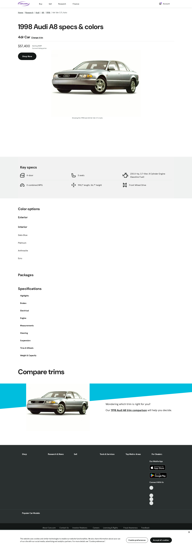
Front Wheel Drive (137, 185)
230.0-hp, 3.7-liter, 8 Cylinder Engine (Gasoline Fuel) (147, 175)
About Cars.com (49, 528)
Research (62, 4)
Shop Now (27, 56)
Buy (40, 4)
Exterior (23, 217)
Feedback (145, 528)
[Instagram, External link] (151, 499)
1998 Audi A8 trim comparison (129, 410)
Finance (76, 4)
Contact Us (64, 528)
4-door (30, 175)
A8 (43, 12)
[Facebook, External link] (151, 492)
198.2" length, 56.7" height (90, 185)
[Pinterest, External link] (151, 503)
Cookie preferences (137, 540)
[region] (96, 537)
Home (20, 12)
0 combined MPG (35, 185)
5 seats (81, 175)
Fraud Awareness (130, 528)
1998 (48, 12)
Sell (50, 4)
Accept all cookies (161, 540)
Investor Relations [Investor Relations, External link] (80, 528)
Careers (96, 528)
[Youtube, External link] (151, 495)
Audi (37, 12)
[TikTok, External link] (151, 488)
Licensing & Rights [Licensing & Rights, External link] (111, 528)
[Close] (189, 532)
